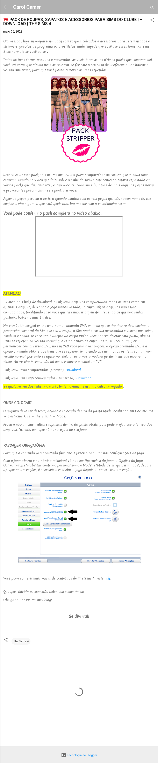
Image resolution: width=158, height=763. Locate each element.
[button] (152, 21)
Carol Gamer (27, 7)
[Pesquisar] (152, 8)
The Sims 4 (21, 641)
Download (73, 370)
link (107, 578)
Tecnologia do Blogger (79, 755)
